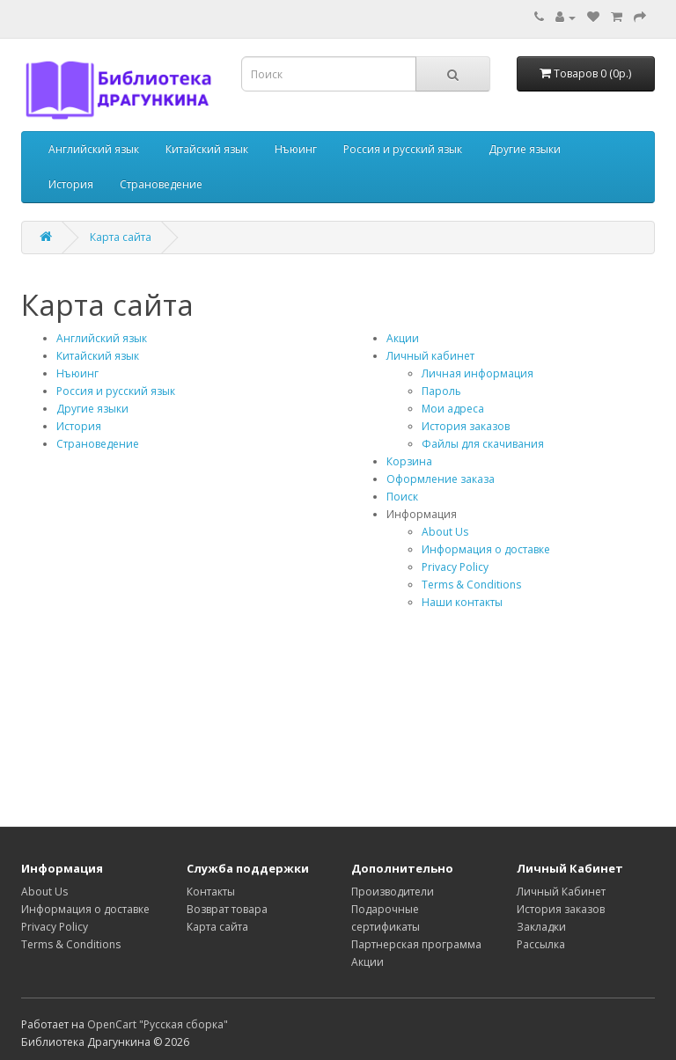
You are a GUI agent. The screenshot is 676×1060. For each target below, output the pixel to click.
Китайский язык (206, 149)
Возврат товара (227, 909)
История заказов (466, 426)
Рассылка (541, 944)
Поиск (402, 496)
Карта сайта (120, 237)
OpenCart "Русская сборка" (157, 1024)
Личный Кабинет (561, 891)
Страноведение (161, 184)
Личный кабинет (430, 355)
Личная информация (477, 373)
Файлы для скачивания (483, 443)
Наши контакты (462, 602)
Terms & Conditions (471, 584)
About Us (445, 531)
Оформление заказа (440, 479)
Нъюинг (296, 149)
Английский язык (93, 149)
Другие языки (525, 149)
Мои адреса (453, 408)
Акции (402, 338)
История (70, 184)
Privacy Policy (455, 566)
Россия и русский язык (402, 149)
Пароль (441, 391)
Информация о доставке (486, 549)
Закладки (541, 926)
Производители (392, 891)
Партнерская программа (416, 944)
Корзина (409, 461)
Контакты (211, 891)
